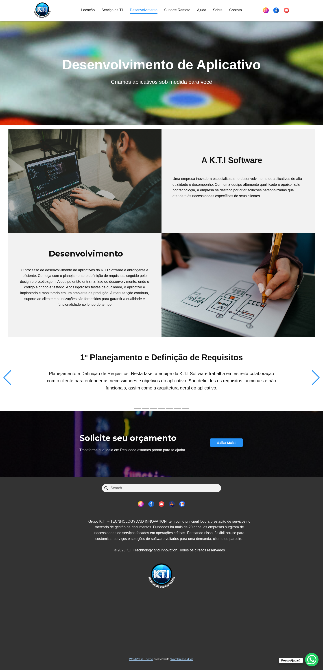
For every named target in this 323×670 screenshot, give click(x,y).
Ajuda (201, 10)
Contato (235, 10)
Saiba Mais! (226, 442)
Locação (88, 10)
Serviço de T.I (112, 10)
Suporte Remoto (177, 10)
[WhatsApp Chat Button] (312, 659)
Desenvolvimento (143, 10)
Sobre (218, 10)
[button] (7, 377)
